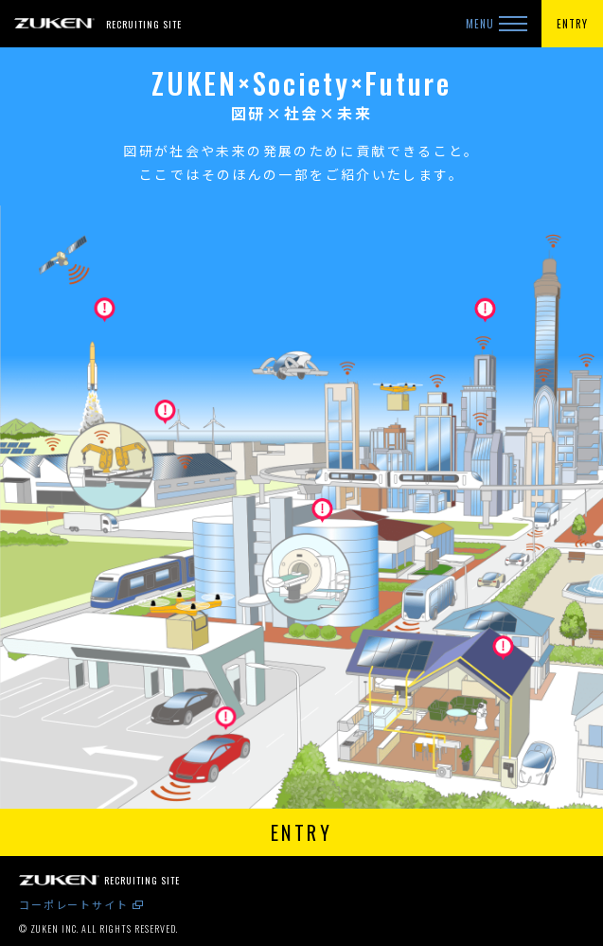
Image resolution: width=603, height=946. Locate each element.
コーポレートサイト (74, 904)
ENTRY (573, 23)
